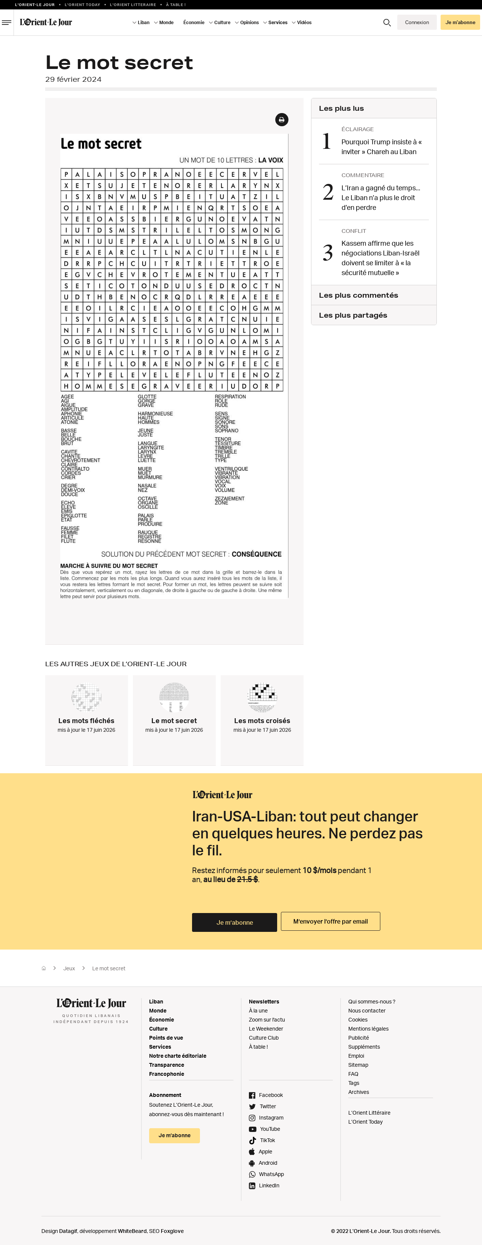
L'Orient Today (83, 4)
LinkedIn (269, 1184)
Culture (222, 22)
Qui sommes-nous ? (371, 1000)
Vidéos (304, 22)
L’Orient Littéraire (369, 1111)
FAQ (353, 1072)
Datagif (68, 1229)
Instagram (271, 1116)
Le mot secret (108, 967)
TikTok (267, 1138)
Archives (358, 1090)
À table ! (176, 4)
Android (268, 1161)
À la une (258, 1009)
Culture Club (264, 1036)
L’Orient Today (365, 1120)
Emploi (356, 1054)
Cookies (358, 1018)
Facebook (271, 1093)
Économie (193, 22)
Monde (166, 22)
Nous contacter (367, 1009)
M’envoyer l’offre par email (328, 921)
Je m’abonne (460, 22)
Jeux (69, 967)
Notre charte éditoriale (177, 1054)
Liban (143, 22)
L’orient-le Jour (35, 4)
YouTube (270, 1127)
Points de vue (166, 1036)
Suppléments (364, 1045)
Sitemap (358, 1063)
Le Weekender (266, 1027)
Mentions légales (368, 1027)
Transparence (166, 1063)
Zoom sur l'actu (267, 1018)
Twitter (268, 1104)
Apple (265, 1150)
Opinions (249, 22)
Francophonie (166, 1072)
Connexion (417, 22)
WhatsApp (271, 1172)
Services (277, 22)
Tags (353, 1081)
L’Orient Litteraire (133, 4)
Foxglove (172, 1229)
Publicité (358, 1036)
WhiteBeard (132, 1229)
